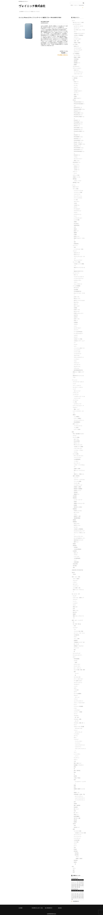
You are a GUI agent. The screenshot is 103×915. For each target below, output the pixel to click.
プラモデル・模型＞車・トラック (79, 722)
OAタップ (76, 551)
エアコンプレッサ (78, 730)
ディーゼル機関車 (77, 692)
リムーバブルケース (78, 282)
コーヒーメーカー (77, 456)
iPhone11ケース (77, 109)
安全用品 (76, 851)
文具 (75, 846)
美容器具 (76, 491)
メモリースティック (78, 72)
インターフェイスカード (79, 275)
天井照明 (75, 494)
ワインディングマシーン (79, 419)
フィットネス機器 (77, 480)
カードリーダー (77, 54)
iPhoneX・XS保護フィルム (79, 142)
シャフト (76, 685)
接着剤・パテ (76, 791)
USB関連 (76, 321)
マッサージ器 (76, 482)
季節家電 (75, 496)
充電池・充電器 (77, 41)
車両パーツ (76, 813)
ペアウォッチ (75, 391)
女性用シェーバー (77, 489)
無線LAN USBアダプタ (78, 269)
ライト (75, 751)
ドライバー (75, 598)
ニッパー (75, 600)
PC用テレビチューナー (78, 312)
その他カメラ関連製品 (78, 34)
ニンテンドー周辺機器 (78, 705)
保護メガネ (75, 605)
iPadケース (76, 80)
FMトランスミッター (78, 443)
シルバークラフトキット (80, 796)
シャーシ (76, 754)
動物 (75, 765)
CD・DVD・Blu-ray (77, 622)
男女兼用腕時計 (77, 420)
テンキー (76, 343)
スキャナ (76, 335)
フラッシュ (76, 35)
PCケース (76, 273)
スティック (77, 696)
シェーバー (76, 476)
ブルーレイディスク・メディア (79, 256)
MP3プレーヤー (77, 297)
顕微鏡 (75, 63)
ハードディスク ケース (78, 277)
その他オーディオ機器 (78, 445)
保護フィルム (76, 159)
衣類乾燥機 (76, 560)
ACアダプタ (76, 286)
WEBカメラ (76, 45)
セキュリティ (76, 200)
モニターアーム (77, 365)
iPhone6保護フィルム (78, 120)
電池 (74, 566)
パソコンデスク (77, 348)
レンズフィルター (77, 37)
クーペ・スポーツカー (78, 677)
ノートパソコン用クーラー (79, 346)
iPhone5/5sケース (76, 161)
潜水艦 (75, 802)
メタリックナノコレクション (80, 748)
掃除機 (74, 518)
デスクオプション (77, 209)
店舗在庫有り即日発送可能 (77, 568)
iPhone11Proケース (78, 106)
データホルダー (77, 207)
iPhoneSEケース (77, 137)
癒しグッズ (76, 807)
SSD (75, 246)
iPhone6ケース (77, 119)
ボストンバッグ (77, 389)
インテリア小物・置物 (78, 630)
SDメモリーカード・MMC (78, 21)
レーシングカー (77, 752)
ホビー (74, 655)
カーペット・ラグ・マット (79, 631)
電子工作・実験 (77, 816)
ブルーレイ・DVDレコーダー (79, 532)
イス (75, 628)
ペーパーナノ (77, 741)
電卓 (75, 240)
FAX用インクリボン (78, 509)
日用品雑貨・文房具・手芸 (79, 793)
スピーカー (76, 87)
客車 (75, 771)
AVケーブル (76, 438)
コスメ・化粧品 (76, 577)
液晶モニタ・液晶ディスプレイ (78, 371)
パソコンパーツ (76, 271)
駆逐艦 (75, 820)
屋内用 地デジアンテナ (78, 538)
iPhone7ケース (77, 124)
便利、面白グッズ (77, 761)
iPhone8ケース (77, 133)
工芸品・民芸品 (77, 776)
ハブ (75, 264)
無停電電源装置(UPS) (78, 368)
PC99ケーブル (77, 308)
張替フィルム (75, 609)
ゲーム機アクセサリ (78, 679)
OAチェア (76, 302)
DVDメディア (76, 253)
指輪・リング (76, 408)
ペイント (76, 729)
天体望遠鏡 (76, 57)
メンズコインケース (78, 424)
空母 (75, 809)
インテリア (75, 626)
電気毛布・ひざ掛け (78, 505)
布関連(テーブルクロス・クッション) (79, 645)
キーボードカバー (77, 326)
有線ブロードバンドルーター (79, 267)
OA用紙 (75, 306)
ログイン (76, 5)
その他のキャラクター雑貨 (80, 831)
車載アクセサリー (77, 97)
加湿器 (75, 500)
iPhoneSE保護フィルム (78, 139)
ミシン (75, 558)
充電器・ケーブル (76, 175)
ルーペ (75, 844)
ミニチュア (76, 738)
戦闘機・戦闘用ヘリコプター (79, 788)
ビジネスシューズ (77, 402)
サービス (28, 11)
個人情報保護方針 (48, 906)
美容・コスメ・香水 (76, 575)
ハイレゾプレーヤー (78, 447)
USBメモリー (76, 68)
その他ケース (76, 168)
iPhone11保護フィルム (78, 111)
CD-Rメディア (77, 251)
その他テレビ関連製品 (78, 527)
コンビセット (76, 683)
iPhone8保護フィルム (78, 135)
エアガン (76, 659)
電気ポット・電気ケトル (79, 472)
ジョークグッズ (77, 837)
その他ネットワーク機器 (79, 262)
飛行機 (75, 818)
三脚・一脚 (76, 39)
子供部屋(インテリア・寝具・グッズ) (79, 641)
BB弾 (76, 661)
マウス (75, 359)
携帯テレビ (76, 540)
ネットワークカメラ (78, 48)
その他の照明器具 (77, 547)
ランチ (75, 842)
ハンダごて (75, 601)
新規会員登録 (81, 5)
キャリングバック (77, 833)
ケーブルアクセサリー (78, 332)
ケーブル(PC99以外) (78, 330)
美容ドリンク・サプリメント (78, 589)
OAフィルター (77, 304)
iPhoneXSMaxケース (78, 148)
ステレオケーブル (78, 727)
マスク (77, 855)
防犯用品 (76, 859)
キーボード (76, 82)
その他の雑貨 (76, 838)
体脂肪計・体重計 (77, 485)
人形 (75, 760)
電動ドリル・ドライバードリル (78, 615)
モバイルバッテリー (78, 157)
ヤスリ (74, 603)
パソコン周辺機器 (76, 284)
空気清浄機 (75, 562)
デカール (76, 694)
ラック (75, 214)
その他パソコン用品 (78, 337)
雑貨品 (75, 860)
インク (75, 324)
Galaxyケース (76, 164)
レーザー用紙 (76, 218)
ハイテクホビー (77, 708)
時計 (75, 648)
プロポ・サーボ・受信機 (79, 725)
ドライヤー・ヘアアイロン (79, 478)
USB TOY (76, 313)
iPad (74, 78)
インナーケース (77, 192)
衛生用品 (76, 853)
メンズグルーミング (78, 483)
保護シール (76, 93)
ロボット (76, 758)
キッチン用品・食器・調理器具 (79, 669)
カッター (75, 594)
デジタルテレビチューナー (79, 529)
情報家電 (75, 507)
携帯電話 (75, 177)
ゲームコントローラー (77, 653)
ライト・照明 (76, 637)
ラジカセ (76, 450)
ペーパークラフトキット (80, 798)
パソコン (74, 183)
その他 (75, 202)
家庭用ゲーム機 (77, 514)
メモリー (76, 280)
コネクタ (76, 334)
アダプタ (76, 323)
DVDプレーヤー (77, 524)
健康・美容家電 (76, 474)
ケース (75, 172)
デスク (75, 635)
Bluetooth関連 (77, 439)
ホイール (76, 734)
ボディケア (75, 582)
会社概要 (22, 11)
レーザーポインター (78, 216)
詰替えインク (76, 235)
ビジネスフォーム (77, 213)
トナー (75, 345)
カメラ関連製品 (76, 52)
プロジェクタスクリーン (79, 356)
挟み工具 (75, 611)
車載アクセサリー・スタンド (79, 237)
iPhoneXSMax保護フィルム (79, 151)
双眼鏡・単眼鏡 (77, 56)
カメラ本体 (75, 43)
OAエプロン (76, 301)
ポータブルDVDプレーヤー (79, 536)
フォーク (76, 672)
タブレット (75, 170)
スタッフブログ (45, 11)
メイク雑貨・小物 (76, 586)
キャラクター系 (77, 675)
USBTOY (76, 315)
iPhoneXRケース (77, 144)
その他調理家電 (77, 458)
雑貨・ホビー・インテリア (77, 619)
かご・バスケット (77, 666)
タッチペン (76, 91)
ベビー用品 (76, 840)
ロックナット (76, 756)
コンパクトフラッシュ (78, 70)
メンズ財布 (76, 426)
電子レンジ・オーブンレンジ (79, 470)
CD (73, 620)
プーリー (76, 712)
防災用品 (76, 849)
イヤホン (76, 155)
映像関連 (75, 520)
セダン (75, 686)
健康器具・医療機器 (78, 487)
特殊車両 (76, 805)
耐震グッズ (76, 229)
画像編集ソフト (77, 61)
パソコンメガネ (77, 350)
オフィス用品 (75, 187)
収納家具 (76, 639)
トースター (76, 460)
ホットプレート (77, 461)
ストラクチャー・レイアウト (80, 781)
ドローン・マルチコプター (79, 701)
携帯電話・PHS (76, 181)
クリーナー (76, 328)
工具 (75, 225)
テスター (76, 211)
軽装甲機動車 (76, 815)
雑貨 (74, 827)
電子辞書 (75, 564)
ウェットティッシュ (78, 194)
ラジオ (75, 513)
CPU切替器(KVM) (77, 290)
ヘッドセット (76, 357)
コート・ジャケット (77, 384)
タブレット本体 (76, 173)
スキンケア (75, 579)
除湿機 (75, 503)
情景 (75, 778)
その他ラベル (76, 203)
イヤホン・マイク (77, 179)
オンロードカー (77, 664)
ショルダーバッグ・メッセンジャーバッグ (79, 396)
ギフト (74, 867)
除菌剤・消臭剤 (79, 857)
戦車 (75, 785)
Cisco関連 (76, 288)
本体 (75, 824)
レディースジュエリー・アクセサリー (78, 405)
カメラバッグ (76, 26)
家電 (73, 430)
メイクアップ (75, 584)
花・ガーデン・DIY (76, 592)
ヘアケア (75, 581)
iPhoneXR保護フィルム (78, 146)
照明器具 (75, 544)
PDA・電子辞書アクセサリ (78, 432)
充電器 (75, 95)
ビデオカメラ (76, 50)
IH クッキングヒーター (78, 454)
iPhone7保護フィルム (78, 126)
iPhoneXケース (77, 153)
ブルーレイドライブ (78, 258)
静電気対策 (76, 242)
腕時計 (74, 413)
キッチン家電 (75, 452)
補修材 (74, 612)
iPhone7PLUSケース (78, 122)
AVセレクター (77, 522)
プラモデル (76, 714)
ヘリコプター (76, 732)
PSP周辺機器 (76, 657)
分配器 (75, 220)
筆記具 (73, 571)
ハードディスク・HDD (78, 247)
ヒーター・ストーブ (78, 498)
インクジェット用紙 (78, 191)
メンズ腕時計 (76, 415)
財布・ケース (75, 422)
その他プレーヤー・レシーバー (79, 340)
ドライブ (75, 249)
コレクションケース (78, 681)
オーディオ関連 (76, 436)
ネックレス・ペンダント (78, 386)
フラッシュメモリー (77, 67)
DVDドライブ (75, 185)
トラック (76, 697)
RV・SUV (77, 716)
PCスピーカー (77, 310)
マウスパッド (76, 361)
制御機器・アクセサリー (79, 763)
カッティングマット (79, 794)
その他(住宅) (76, 633)
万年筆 (74, 573)
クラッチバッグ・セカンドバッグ (78, 381)
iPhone (74, 98)
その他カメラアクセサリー (79, 32)
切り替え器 (76, 222)
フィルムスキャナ (77, 352)
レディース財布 (77, 428)
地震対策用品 (76, 224)
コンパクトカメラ (77, 46)
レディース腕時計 (77, 417)
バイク (75, 707)
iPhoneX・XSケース (78, 141)
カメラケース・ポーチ (78, 24)
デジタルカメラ (76, 65)
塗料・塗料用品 (77, 769)
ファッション (74, 378)
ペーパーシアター (78, 740)
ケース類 (76, 198)
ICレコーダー (76, 511)
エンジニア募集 (36, 11)
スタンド (76, 86)
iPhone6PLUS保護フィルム (79, 116)
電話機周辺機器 (77, 516)
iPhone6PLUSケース (78, 113)
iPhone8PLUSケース (78, 128)
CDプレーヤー (77, 441)
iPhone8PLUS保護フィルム (79, 130)
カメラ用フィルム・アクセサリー (79, 29)
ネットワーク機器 (76, 260)
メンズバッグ (75, 393)
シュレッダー (76, 555)
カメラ (73, 19)
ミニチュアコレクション (80, 743)
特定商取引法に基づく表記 (37, 906)
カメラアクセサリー (77, 23)
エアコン (75, 434)
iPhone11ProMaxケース (79, 100)
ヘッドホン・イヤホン (78, 449)
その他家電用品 (77, 557)
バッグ (74, 387)
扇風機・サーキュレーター (79, 502)
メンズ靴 (75, 400)
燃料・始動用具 (77, 804)
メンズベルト (75, 398)
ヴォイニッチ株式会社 (32, 6)
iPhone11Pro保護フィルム (79, 108)
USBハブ (76, 319)
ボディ (75, 736)
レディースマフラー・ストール (78, 410)
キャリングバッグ (76, 652)
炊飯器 (74, 542)
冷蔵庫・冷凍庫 (77, 467)
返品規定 (60, 906)
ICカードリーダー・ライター (79, 292)
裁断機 (75, 231)
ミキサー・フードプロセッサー (79, 464)
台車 (74, 607)
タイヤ (75, 690)
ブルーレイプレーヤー (78, 535)
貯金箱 (75, 848)
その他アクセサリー (78, 89)
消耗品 (75, 227)
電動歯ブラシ (76, 492)
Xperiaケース (76, 166)
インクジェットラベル (78, 189)
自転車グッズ (76, 826)
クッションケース (77, 835)
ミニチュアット (78, 745)
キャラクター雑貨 (77, 829)
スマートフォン (76, 162)
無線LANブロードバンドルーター (78, 375)
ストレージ (75, 244)
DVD (75, 624)
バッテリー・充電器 (78, 710)
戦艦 (75, 783)
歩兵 (75, 800)
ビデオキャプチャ (77, 279)
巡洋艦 (75, 774)
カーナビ (76, 525)
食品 (73, 865)
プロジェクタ (76, 354)
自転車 (74, 822)
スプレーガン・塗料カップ (78, 596)
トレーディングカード (78, 699)
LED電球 (75, 546)
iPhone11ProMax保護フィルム (79, 103)
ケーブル (76, 84)
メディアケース (77, 363)
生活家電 (75, 549)
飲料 (74, 870)
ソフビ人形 (76, 688)
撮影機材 (76, 59)
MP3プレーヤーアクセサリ (79, 299)
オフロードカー (77, 663)
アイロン (76, 553)
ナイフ (75, 703)
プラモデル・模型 (77, 718)
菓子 (74, 868)
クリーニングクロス (78, 196)
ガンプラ (76, 719)
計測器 (75, 233)
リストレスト (76, 367)
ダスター (76, 205)
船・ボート (76, 811)
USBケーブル (76, 317)
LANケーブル (76, 295)
